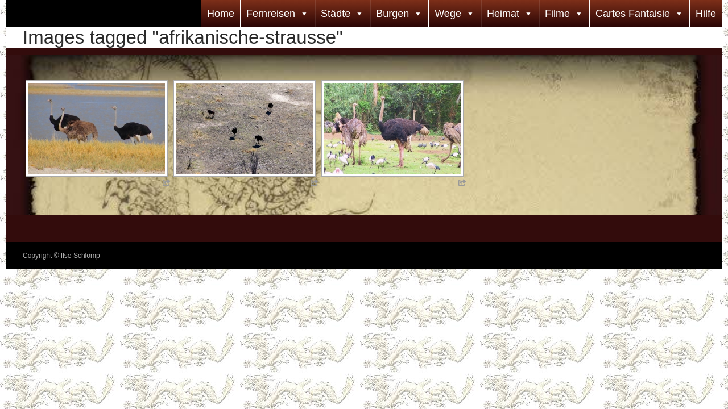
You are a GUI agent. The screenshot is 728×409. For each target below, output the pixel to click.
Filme (557, 13)
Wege (448, 13)
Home (220, 13)
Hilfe (706, 13)
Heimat (503, 13)
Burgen (392, 13)
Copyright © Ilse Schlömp (61, 256)
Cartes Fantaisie (632, 13)
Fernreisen (270, 13)
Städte (335, 13)
